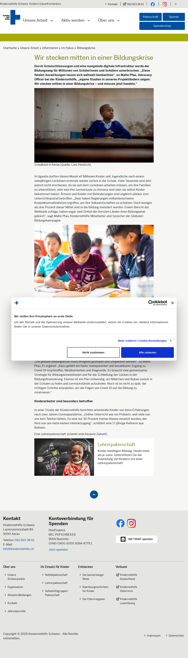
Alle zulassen (147, 352)
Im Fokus (67, 48)
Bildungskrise (86, 48)
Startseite (10, 48)
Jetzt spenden (58, 550)
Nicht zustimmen (93, 352)
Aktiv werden (72, 20)
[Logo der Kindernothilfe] (11, 17)
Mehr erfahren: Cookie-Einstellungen (142, 340)
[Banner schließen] (172, 303)
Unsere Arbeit (35, 20)
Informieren (50, 48)
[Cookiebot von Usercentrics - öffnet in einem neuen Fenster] (151, 303)
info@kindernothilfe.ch (18, 549)
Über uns (106, 20)
